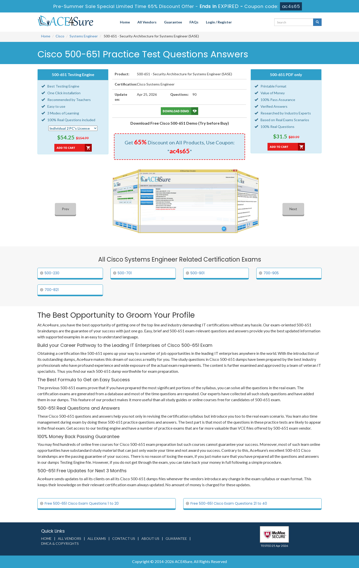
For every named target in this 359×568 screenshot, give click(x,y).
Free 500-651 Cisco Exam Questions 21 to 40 (228, 503)
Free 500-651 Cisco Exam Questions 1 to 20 (82, 503)
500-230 (52, 273)
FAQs (193, 22)
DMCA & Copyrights (60, 543)
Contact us (123, 538)
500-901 (197, 273)
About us (150, 538)
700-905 (271, 273)
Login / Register (219, 22)
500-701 (125, 273)
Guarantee (173, 22)
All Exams (97, 538)
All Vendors (147, 22)
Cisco (60, 36)
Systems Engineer (84, 36)
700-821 (52, 289)
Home (125, 22)
